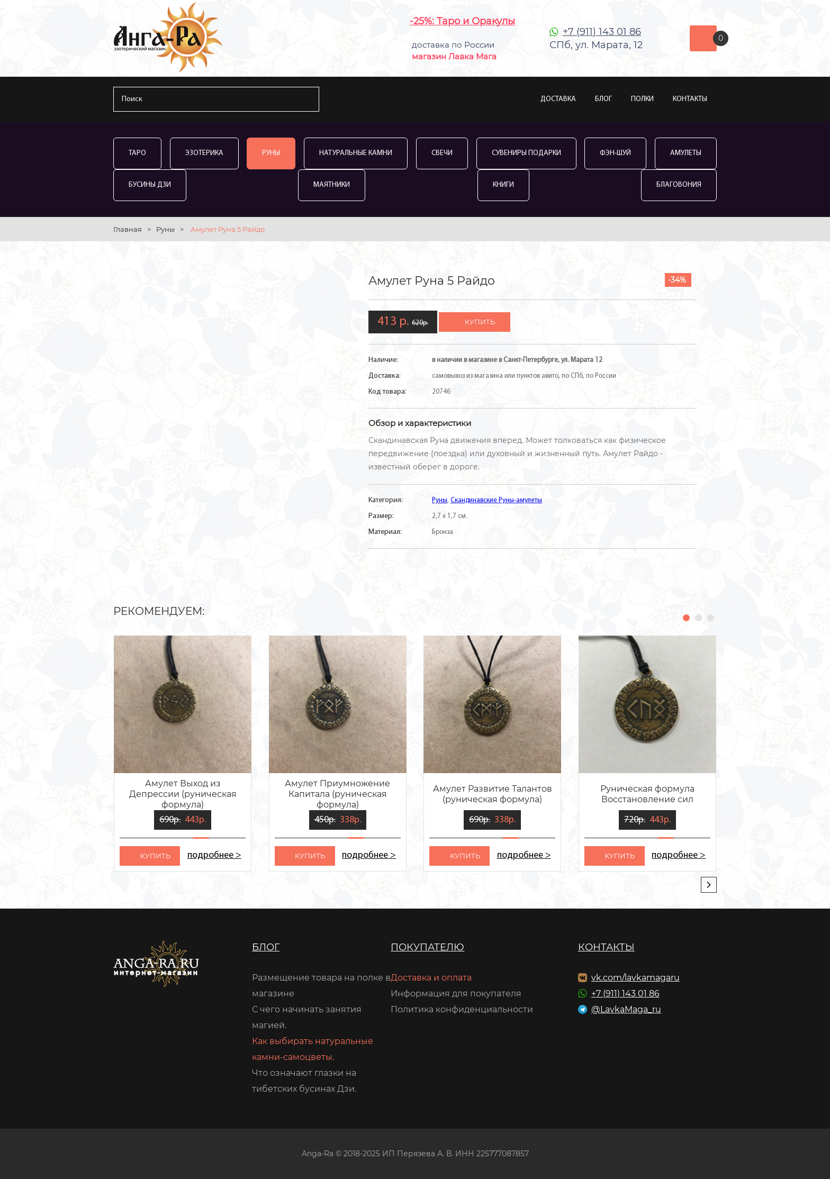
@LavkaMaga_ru (626, 1009)
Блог (603, 99)
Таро (137, 153)
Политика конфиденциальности (462, 1009)
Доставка (558, 99)
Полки (642, 99)
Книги (503, 185)
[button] (686, 617)
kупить (155, 855)
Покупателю (427, 947)
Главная (127, 229)
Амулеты (685, 153)
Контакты (690, 99)
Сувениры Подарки (526, 153)
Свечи (442, 153)
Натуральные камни (355, 153)
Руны (271, 153)
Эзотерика (204, 153)
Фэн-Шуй (615, 153)
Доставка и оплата (431, 978)
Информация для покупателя (456, 993)
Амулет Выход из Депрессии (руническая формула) (183, 794)
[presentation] (709, 885)
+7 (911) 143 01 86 (602, 32)
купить (480, 322)
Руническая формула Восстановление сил (647, 794)
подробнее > (214, 855)
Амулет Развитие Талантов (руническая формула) (492, 794)
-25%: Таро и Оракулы (462, 21)
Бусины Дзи (150, 185)
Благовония (678, 185)
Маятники (331, 185)
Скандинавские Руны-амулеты (496, 500)
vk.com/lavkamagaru (635, 978)
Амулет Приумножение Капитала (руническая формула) (337, 794)
